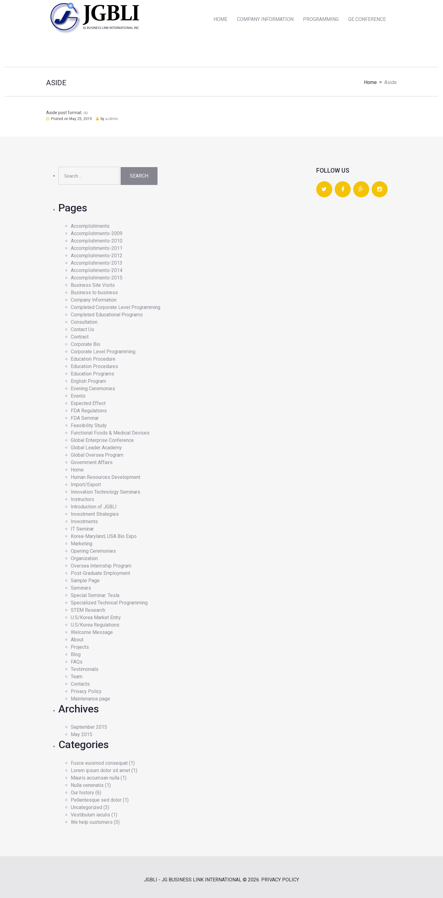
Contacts (80, 684)
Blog (76, 654)
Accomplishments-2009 (96, 233)
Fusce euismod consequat (99, 763)
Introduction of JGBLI (94, 507)
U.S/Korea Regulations (95, 625)
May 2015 (81, 734)
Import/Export (86, 484)
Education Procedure (93, 359)
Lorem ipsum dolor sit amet (100, 770)
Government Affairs (92, 462)
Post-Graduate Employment (100, 573)
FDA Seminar (85, 418)
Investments (84, 521)
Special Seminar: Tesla (95, 595)
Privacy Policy (86, 691)
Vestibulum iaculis (90, 815)
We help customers (92, 822)
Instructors (82, 499)
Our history (82, 793)
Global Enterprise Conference (102, 440)
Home (370, 82)
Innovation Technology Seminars (105, 492)
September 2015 (89, 727)
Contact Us (82, 329)
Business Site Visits (93, 285)
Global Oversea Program (97, 455)
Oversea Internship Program (101, 566)
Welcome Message (92, 632)
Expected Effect (88, 403)
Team (76, 677)
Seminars (81, 588)
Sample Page (85, 580)
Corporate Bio (85, 344)
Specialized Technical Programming (109, 603)
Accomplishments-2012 (96, 256)
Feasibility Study (89, 425)
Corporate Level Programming (103, 352)
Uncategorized (86, 807)
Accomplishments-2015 (96, 278)
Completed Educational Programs (107, 315)
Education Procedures (94, 366)
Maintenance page (90, 699)
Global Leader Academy (96, 448)
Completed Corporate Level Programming (115, 307)
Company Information (94, 300)
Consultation (84, 322)
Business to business (94, 292)
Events (78, 396)
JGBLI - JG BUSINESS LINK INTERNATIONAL (192, 880)
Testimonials (84, 669)
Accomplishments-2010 (96, 241)
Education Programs (92, 374)
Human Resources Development (105, 477)
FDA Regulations (89, 411)
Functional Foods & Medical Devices (110, 433)
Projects (80, 647)
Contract (80, 337)
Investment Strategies (95, 514)
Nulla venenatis (87, 785)
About (77, 640)
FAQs (76, 662)
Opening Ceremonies (93, 551)
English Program (88, 381)
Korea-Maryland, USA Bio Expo (104, 536)
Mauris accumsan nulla (95, 778)
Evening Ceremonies (93, 388)
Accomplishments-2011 (96, 248)
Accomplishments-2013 (96, 263)
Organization (84, 558)
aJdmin (111, 119)
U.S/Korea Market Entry (96, 617)
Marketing (81, 544)
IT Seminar (82, 529)
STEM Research (88, 610)
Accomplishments (90, 226)
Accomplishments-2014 (96, 270)
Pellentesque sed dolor (96, 800)
